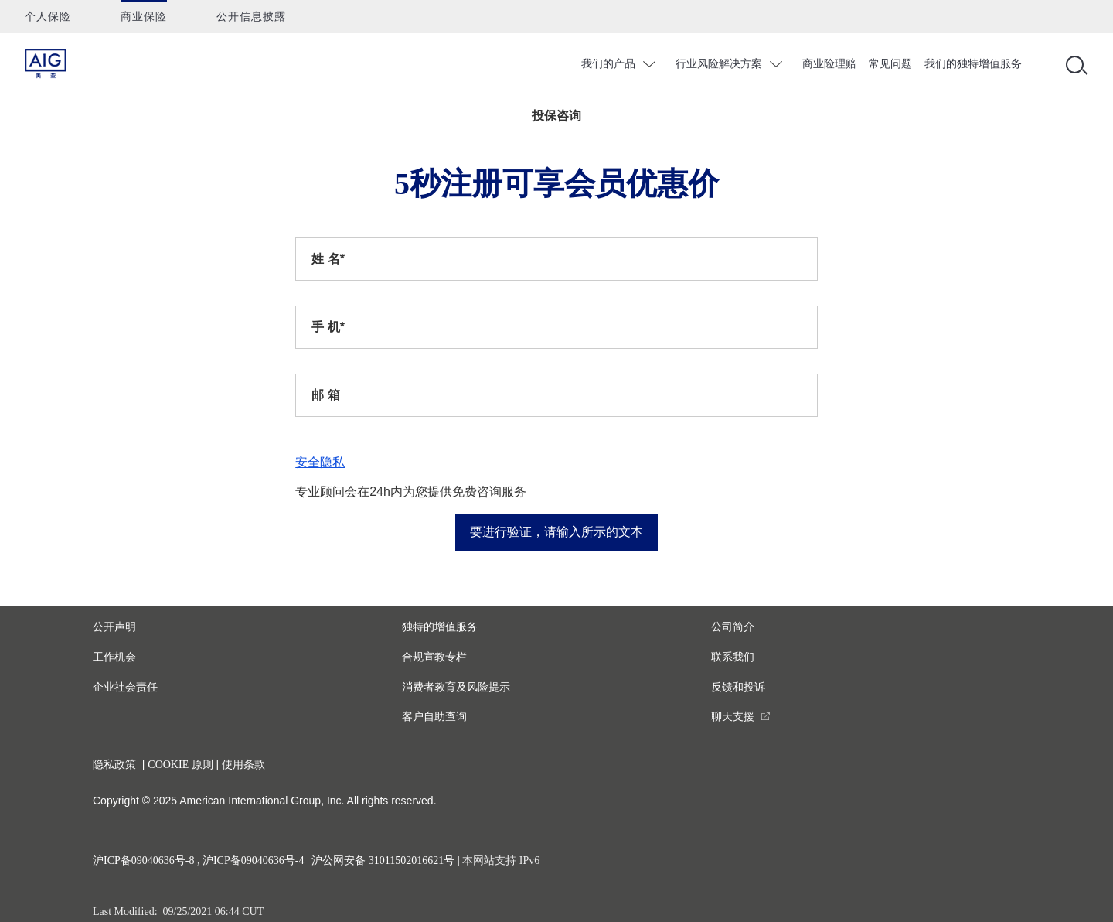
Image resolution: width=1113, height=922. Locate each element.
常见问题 (890, 63)
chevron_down (651, 63)
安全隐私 (320, 462)
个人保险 (48, 16)
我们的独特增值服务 (973, 63)
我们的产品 (608, 63)
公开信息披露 (251, 16)
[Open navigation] (1073, 64)
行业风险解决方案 (719, 63)
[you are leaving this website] (741, 716)
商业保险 (144, 16)
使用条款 (243, 764)
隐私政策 (114, 764)
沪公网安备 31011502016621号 (382, 860)
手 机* (328, 326)
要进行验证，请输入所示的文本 (556, 531)
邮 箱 (325, 394)
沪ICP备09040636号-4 (253, 860)
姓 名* (328, 258)
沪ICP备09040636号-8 (143, 860)
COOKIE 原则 (180, 764)
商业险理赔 (829, 63)
